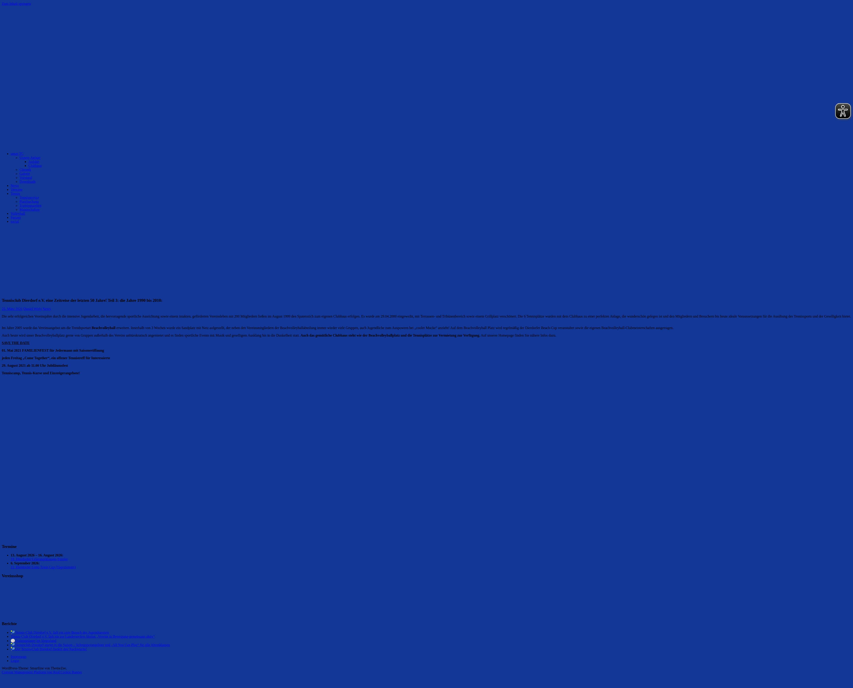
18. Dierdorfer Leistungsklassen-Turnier (39, 559)
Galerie (25, 173)
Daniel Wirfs (32, 309)
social (15, 221)
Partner (16, 217)
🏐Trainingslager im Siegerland (33, 641)
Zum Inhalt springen (16, 4)
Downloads (28, 181)
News (15, 185)
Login (15, 661)
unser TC (17, 154)
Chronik (25, 170)
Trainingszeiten (30, 205)
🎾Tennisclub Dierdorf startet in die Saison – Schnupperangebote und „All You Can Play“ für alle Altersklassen (90, 645)
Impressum (18, 657)
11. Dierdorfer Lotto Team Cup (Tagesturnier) (43, 567)
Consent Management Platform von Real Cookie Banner (42, 672)
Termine (16, 189)
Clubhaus (35, 166)
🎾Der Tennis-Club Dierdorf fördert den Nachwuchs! (49, 649)
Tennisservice (29, 197)
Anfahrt (33, 162)
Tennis (15, 193)
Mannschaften (30, 209)
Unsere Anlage (30, 158)
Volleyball (18, 213)
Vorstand (26, 177)
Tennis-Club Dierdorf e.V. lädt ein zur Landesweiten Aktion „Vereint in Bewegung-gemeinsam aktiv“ (83, 636)
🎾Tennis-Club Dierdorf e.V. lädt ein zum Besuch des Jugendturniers (60, 632)
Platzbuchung (29, 201)
